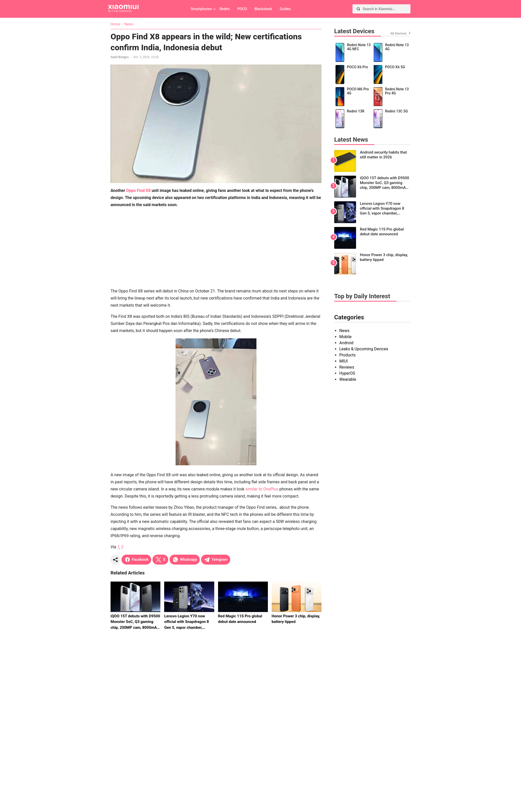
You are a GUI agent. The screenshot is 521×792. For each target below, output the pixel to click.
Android (346, 342)
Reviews (346, 367)
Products (347, 355)
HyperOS (347, 373)
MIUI (343, 361)
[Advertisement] (216, 248)
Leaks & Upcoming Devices (363, 348)
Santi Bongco (120, 57)
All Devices (398, 33)
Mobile (345, 336)
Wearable (347, 379)
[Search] (358, 8)
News (344, 330)
